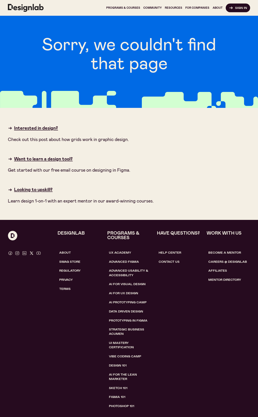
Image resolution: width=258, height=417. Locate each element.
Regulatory (70, 271)
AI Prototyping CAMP (128, 302)
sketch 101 (118, 388)
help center (170, 253)
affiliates (217, 271)
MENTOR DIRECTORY (224, 280)
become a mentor (224, 253)
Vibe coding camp (125, 356)
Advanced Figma (124, 262)
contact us (169, 262)
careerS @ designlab (227, 262)
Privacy (66, 280)
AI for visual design (127, 284)
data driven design (126, 311)
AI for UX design (123, 293)
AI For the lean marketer (123, 376)
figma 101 (117, 397)
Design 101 (118, 365)
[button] (123, 8)
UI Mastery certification (121, 345)
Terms (65, 289)
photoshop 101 (121, 406)
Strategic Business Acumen (126, 331)
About (65, 253)
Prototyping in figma (128, 320)
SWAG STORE (69, 262)
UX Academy (120, 253)
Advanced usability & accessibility (128, 273)
